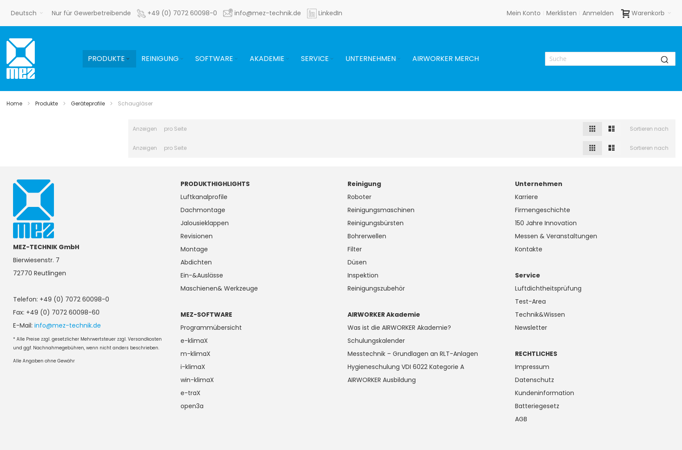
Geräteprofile (88, 103)
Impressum (532, 366)
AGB (521, 419)
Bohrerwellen (367, 236)
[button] (27, 13)
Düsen (357, 262)
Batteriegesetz (537, 406)
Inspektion (363, 275)
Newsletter (531, 327)
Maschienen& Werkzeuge (219, 288)
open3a (192, 406)
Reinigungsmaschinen (381, 210)
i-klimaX (193, 366)
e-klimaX (194, 340)
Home (14, 103)
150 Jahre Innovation (546, 223)
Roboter (359, 197)
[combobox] (610, 59)
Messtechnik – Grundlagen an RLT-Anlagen (413, 353)
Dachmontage (203, 210)
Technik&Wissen (540, 314)
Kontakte (528, 249)
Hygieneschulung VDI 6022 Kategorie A (406, 366)
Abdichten (196, 262)
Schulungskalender (376, 340)
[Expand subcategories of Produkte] (128, 59)
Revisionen (197, 236)
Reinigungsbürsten (376, 223)
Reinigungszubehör (376, 288)
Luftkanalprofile (204, 197)
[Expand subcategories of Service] (332, 59)
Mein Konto (524, 13)
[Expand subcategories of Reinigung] (182, 59)
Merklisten (561, 13)
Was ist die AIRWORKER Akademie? (399, 327)
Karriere (526, 197)
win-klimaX (197, 380)
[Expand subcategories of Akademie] (287, 59)
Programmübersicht (211, 327)
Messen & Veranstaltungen (556, 236)
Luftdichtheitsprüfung (548, 288)
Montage (194, 249)
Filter (355, 249)
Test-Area (530, 301)
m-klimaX (196, 353)
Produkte (46, 103)
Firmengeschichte (542, 210)
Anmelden (598, 13)
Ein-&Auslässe (202, 275)
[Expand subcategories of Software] (236, 59)
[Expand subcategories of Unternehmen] (399, 59)
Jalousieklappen (205, 223)
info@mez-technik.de (67, 325)
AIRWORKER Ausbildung (382, 380)
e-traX (191, 393)
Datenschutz (534, 380)
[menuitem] (109, 59)
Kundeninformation (544, 393)
